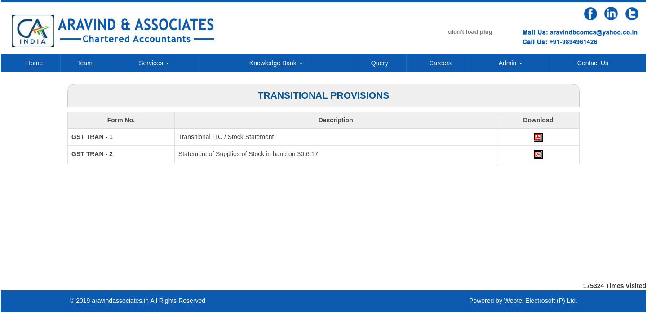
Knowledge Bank (276, 63)
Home (34, 63)
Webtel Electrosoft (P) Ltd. (540, 300)
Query (379, 63)
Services (154, 63)
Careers (440, 63)
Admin (511, 63)
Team (85, 63)
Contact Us (592, 63)
